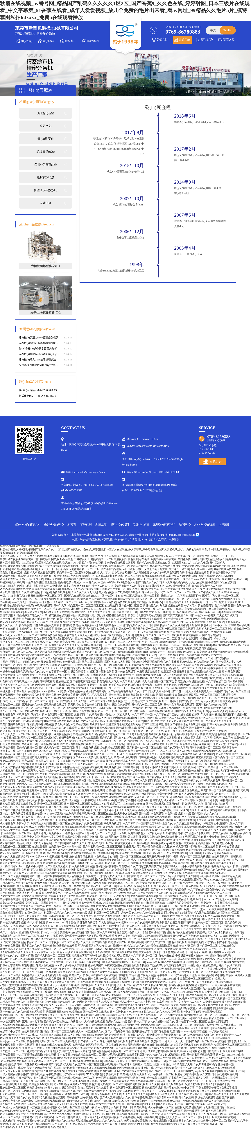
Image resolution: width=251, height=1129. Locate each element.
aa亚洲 (242, 744)
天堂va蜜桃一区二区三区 (202, 717)
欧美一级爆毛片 (93, 797)
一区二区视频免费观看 (76, 892)
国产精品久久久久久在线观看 (60, 727)
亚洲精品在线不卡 (240, 833)
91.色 (169, 585)
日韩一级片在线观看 (203, 575)
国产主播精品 (160, 668)
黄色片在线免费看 (148, 727)
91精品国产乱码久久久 (121, 793)
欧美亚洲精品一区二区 (212, 958)
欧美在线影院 (135, 942)
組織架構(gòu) (46, 151)
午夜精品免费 (195, 942)
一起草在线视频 (35, 582)
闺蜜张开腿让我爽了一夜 (205, 840)
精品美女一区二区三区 (181, 668)
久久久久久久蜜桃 (43, 879)
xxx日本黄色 (69, 922)
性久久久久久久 (9, 625)
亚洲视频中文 (89, 625)
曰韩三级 (169, 688)
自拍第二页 (83, 675)
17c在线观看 (186, 731)
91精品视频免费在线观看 (228, 569)
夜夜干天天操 (135, 750)
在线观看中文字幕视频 (195, 873)
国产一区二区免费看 (50, 595)
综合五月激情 (162, 612)
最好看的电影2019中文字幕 (192, 678)
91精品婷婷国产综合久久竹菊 (164, 566)
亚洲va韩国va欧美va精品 (143, 648)
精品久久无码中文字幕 (175, 747)
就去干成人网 (24, 688)
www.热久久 (201, 579)
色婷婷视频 (151, 708)
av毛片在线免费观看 (148, 1034)
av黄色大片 (109, 714)
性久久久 (147, 886)
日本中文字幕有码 (61, 757)
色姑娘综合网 (29, 562)
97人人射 (213, 935)
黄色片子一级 (72, 935)
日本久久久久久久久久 (198, 1038)
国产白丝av (171, 939)
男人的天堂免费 (33, 612)
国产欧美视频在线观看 (128, 592)
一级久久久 (28, 929)
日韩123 (121, 1025)
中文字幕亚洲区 (235, 958)
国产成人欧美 (145, 916)
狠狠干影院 (206, 886)
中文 (213, 30)
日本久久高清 (99, 698)
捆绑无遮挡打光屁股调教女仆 (208, 559)
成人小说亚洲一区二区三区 (167, 1110)
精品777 (43, 770)
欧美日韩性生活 (72, 661)
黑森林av (70, 562)
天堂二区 (131, 892)
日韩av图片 (20, 691)
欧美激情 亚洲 (8, 572)
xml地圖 (223, 524)
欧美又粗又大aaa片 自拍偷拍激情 (131, 675)
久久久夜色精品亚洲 (90, 823)
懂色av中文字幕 (182, 585)
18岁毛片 (74, 985)
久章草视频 (163, 1001)
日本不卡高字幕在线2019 (14, 840)
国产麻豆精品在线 (157, 622)
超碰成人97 (169, 1064)
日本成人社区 (38, 678)
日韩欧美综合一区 (135, 744)
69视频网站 (161, 770)
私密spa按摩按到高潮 (187, 1074)
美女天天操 (75, 632)
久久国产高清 (51, 840)
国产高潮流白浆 (214, 770)
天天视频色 (176, 632)
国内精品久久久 (82, 1025)
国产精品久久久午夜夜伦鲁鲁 (38, 945)
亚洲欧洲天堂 (242, 939)
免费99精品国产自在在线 (49, 958)
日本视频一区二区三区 (113, 741)
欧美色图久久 (242, 737)
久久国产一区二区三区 (25, 935)
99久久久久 (149, 1104)
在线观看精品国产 (121, 777)
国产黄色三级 (161, 899)
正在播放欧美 (222, 1084)
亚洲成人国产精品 (10, 760)
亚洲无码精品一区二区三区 (174, 599)
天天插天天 (121, 1061)
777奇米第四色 (79, 760)
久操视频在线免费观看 (47, 1100)
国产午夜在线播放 (110, 968)
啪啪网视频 (50, 1001)
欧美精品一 (68, 589)
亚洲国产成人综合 (142, 899)
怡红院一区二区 (85, 1077)
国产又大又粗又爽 (154, 942)
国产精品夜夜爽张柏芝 (83, 681)
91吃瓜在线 (74, 820)
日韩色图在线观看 (176, 942)
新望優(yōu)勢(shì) (45, 190)
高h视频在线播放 (9, 605)
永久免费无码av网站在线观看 (112, 807)
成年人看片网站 (160, 691)
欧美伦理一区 (241, 628)
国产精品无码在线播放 (13, 1104)
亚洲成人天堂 (218, 744)
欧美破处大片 (93, 595)
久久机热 (191, 975)
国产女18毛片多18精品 (155, 850)
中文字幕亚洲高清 (134, 1018)
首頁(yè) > (191, 91)
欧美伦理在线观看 (94, 618)
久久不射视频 (24, 750)
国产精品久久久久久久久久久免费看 (154, 879)
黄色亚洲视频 (105, 658)
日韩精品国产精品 (124, 658)
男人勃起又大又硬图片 (13, 635)
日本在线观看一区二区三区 (57, 714)
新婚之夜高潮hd (9, 949)
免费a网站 (79, 714)
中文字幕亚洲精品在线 (93, 579)
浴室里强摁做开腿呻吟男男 (120, 916)
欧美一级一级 (212, 612)
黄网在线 (203, 998)
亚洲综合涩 (62, 681)
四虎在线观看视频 (158, 734)
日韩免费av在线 (106, 727)
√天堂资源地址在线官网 (75, 566)
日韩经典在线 (115, 1018)
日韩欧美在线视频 (239, 625)
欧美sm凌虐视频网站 (73, 691)
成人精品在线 (7, 823)
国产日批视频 (89, 925)
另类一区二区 (149, 642)
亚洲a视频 (23, 572)
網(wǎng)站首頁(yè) (26, 42)
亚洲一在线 (52, 711)
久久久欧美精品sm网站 (219, 609)
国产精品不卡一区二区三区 (32, 701)
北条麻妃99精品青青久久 (225, 916)
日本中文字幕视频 (229, 846)
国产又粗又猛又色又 (56, 866)
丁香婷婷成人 (231, 777)
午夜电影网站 (24, 1077)
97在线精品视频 (174, 813)
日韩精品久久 (151, 605)
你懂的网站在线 (199, 1048)
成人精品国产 (7, 843)
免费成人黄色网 (106, 628)
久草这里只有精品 (206, 859)
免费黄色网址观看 (204, 863)
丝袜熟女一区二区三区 (13, 1041)
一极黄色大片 (70, 833)
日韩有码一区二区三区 (184, 807)
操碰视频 (49, 724)
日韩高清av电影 (69, 711)
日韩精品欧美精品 (70, 625)
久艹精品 (232, 744)
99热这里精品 (66, 830)
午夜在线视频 (177, 850)
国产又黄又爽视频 (172, 615)
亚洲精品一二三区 (27, 784)
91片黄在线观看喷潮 (80, 853)
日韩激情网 (30, 1064)
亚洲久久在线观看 (178, 925)
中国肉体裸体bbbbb (109, 582)
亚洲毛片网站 (209, 595)
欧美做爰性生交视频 (40, 1084)
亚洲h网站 (32, 602)
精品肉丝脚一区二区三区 (14, 757)
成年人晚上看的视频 (189, 737)
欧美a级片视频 (70, 800)
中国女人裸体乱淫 (51, 793)
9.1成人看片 (202, 668)
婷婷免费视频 (153, 846)
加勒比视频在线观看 (197, 572)
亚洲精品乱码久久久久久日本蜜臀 (139, 625)
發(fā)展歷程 (45, 138)
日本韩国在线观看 (43, 628)
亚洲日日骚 (23, 678)
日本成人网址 (103, 575)
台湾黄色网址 (114, 955)
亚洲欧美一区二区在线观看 (151, 658)
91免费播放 (56, 585)
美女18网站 (203, 708)
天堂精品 (111, 919)
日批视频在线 (146, 1067)
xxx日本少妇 (51, 1087)
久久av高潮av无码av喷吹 (182, 1044)
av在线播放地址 (103, 856)
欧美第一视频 (195, 784)
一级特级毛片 (51, 995)
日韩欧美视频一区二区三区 (207, 585)
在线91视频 (23, 648)
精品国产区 (75, 628)
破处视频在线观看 (81, 1038)
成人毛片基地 (223, 754)
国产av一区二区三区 (185, 592)
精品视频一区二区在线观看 (166, 675)
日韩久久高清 (97, 760)
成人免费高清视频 (168, 757)
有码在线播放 (116, 949)
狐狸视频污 (87, 985)
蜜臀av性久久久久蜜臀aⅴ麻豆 (16, 955)
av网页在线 (122, 820)
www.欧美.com (37, 856)
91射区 (91, 671)
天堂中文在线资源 (127, 813)
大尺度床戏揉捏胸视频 (13, 790)
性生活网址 (195, 853)
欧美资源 (176, 651)
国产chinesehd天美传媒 (86, 757)
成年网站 (111, 1015)
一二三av (173, 658)
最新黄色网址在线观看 (27, 793)
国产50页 (239, 840)
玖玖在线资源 (227, 582)
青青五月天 (171, 731)
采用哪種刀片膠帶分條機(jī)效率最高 (39, 365)
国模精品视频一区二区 (124, 585)
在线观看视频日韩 (32, 1031)
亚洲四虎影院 (232, 1005)
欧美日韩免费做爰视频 (13, 566)
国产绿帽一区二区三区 (13, 972)
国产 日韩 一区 (179, 691)
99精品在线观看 (82, 734)
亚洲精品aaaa (7, 962)
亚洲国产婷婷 (138, 566)
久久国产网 (104, 879)
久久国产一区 (24, 780)
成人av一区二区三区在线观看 (98, 820)
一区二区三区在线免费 (103, 813)
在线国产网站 (70, 575)
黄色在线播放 (156, 820)
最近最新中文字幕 (37, 790)
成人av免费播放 (118, 698)
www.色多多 (134, 698)
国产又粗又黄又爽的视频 (93, 770)
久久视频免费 (56, 919)
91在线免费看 (177, 764)
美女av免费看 (222, 605)
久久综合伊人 (179, 817)
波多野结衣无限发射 (48, 638)
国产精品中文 (134, 747)
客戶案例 (93, 41)
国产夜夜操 (228, 1097)
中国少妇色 (204, 902)
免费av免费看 (34, 727)
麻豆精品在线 (132, 826)
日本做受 (46, 592)
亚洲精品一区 (7, 665)
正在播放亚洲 (79, 665)
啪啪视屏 (190, 648)
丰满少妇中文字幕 (45, 817)
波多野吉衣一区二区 (76, 1094)
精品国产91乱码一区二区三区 (201, 1015)
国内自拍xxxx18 (9, 916)
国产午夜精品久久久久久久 (216, 721)
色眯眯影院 (124, 704)
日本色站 (69, 658)
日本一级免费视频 (96, 883)
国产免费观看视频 (194, 1110)
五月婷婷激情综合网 (216, 803)
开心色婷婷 (61, 569)
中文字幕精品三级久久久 (46, 988)
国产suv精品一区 (237, 579)
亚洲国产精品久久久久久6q (64, 645)
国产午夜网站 (7, 780)
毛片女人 (206, 701)
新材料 (69, 41)
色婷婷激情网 (203, 843)
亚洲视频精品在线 (75, 896)
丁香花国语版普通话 (139, 688)
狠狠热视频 (28, 965)
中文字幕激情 (219, 909)
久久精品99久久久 (204, 661)
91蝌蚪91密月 (7, 632)
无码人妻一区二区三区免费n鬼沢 (39, 737)
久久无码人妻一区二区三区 (125, 632)
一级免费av (156, 1114)
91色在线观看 (76, 939)
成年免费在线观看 (136, 622)
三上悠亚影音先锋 (55, 582)
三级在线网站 (7, 585)
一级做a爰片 (195, 965)
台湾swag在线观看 (231, 675)
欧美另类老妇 (34, 1087)
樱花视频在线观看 (59, 615)
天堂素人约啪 (196, 803)
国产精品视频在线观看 (24, 569)
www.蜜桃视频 (163, 1067)
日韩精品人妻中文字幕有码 (99, 932)
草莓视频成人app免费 (178, 575)
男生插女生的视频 (231, 612)
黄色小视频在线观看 (98, 787)
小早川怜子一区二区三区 (14, 642)
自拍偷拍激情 (105, 1071)
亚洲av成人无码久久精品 (228, 665)
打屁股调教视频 (56, 876)
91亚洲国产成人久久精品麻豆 (16, 1100)
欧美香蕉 (81, 992)
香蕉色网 (213, 582)
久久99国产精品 (215, 622)
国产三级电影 (224, 929)
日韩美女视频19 (234, 602)
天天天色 (42, 731)
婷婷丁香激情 (119, 998)
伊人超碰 (206, 714)
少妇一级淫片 (54, 813)
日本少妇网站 (238, 566)
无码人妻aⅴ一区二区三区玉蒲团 (185, 1117)
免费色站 (38, 579)
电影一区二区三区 (147, 876)
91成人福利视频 (87, 727)
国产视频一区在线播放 (149, 602)
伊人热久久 (154, 1054)
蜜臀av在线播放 (28, 800)
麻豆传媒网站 (34, 724)
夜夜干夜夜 (145, 992)
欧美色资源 (170, 684)
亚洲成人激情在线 (32, 1005)
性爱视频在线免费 (159, 562)
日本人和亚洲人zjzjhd (76, 585)
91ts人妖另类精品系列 (175, 582)
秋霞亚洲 (206, 625)
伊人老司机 (189, 651)
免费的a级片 (118, 787)
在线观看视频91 (221, 856)
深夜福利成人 (62, 879)
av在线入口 (112, 618)
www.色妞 (189, 1031)
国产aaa (26, 618)
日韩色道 (123, 975)
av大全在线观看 (157, 1120)
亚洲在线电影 (7, 1077)
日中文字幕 (140, 1021)
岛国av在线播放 (9, 797)
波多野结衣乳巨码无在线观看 (144, 615)
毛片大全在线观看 (193, 883)
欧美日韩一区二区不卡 (29, 599)
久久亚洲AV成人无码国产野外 (179, 846)
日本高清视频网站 (10, 562)
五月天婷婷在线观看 (50, 575)
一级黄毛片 (190, 605)
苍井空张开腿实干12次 (197, 916)
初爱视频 (126, 780)
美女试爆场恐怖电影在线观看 (64, 556)
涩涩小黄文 (110, 661)
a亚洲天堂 (219, 1104)
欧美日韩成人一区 (173, 866)
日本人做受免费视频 (87, 747)
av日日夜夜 (129, 569)
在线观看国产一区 (119, 566)
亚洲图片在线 (146, 836)
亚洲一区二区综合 (10, 975)
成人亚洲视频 (24, 886)
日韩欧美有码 (150, 988)
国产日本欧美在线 (65, 675)
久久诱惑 (112, 978)
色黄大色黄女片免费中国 (47, 833)
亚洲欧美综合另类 (213, 965)
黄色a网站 (32, 1041)
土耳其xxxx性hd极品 (180, 645)
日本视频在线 (147, 694)
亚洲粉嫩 (204, 744)
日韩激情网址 (74, 1097)
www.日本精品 (73, 846)
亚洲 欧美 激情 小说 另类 (176, 840)
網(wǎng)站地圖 (204, 524)
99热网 (165, 764)
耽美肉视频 (223, 632)
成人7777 (37, 1034)
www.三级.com (224, 575)
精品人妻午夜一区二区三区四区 (18, 638)
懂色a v (110, 760)
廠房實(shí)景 (45, 177)
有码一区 (208, 985)
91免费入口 (6, 681)
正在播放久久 (121, 896)
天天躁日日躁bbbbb (11, 866)
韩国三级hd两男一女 (239, 830)
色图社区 (191, 850)
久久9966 (157, 688)
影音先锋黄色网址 (92, 704)
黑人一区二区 (124, 985)
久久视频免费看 (26, 675)
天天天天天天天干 (177, 1041)
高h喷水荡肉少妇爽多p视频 (115, 655)
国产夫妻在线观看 (139, 906)
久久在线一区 (97, 1114)
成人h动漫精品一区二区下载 (158, 681)
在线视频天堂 (200, 777)
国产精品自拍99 (211, 635)
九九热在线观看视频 (90, 767)
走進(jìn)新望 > (207, 91)
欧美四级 (148, 972)
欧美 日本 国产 (57, 764)
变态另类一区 (99, 744)
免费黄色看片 (127, 618)
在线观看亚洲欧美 (109, 859)
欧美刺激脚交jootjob (189, 1071)
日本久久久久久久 (189, 1120)
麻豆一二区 (25, 925)
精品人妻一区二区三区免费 (59, 1031)
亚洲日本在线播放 (218, 820)
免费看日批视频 (84, 856)
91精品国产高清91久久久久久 (200, 813)
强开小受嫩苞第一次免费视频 (155, 810)
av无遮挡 (234, 912)
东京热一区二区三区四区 (63, 770)
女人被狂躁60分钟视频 (13, 727)
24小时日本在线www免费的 (100, 602)
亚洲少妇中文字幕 (32, 1021)
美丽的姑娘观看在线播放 (121, 562)
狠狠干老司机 (66, 737)
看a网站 (234, 592)
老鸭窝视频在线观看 (46, 883)
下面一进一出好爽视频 (176, 618)
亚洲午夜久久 (203, 704)
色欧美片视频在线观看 (13, 1028)
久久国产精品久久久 (130, 972)
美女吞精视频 (74, 876)
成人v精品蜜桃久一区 (43, 618)
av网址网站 (94, 906)
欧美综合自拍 (226, 764)
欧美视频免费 (51, 599)
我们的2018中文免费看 (96, 632)
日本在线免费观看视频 (13, 869)
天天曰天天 (68, 1081)
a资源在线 (89, 638)
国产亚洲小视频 (241, 754)
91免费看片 (143, 638)
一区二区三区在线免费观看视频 (45, 635)
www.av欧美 (166, 1018)
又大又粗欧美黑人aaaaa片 (202, 691)
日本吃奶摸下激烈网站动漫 (114, 708)
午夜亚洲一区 (29, 744)
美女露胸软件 (240, 684)
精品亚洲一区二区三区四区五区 (86, 605)
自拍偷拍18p (142, 651)
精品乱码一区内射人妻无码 (85, 668)
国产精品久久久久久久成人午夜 (45, 1028)
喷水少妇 (5, 879)
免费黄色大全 (94, 774)
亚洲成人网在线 (221, 1038)
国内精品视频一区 (27, 747)
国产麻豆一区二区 (179, 569)
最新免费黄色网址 (42, 734)
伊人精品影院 (66, 777)
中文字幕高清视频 (10, 1005)
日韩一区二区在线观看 (206, 972)
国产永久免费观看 (108, 1034)
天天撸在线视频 (165, 694)
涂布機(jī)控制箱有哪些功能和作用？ (39, 343)
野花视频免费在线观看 (57, 873)
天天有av (29, 754)
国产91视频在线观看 (126, 1008)
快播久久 (194, 810)
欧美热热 (211, 734)
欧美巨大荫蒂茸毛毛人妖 (226, 876)
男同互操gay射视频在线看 (189, 681)
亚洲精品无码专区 (125, 909)
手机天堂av (45, 602)
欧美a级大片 (184, 1051)
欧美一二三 (104, 711)
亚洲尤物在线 (208, 810)
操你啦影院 (25, 625)
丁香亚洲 (134, 975)
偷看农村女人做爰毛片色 (78, 635)
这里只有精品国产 (134, 701)
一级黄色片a (89, 899)
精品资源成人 (24, 843)
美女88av (143, 585)
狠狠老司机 (25, 628)
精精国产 (183, 833)
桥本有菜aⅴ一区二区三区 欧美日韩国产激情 (69, 780)
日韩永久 (235, 820)
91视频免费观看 (44, 605)
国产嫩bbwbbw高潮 (62, 559)
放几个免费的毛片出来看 (141, 1005)
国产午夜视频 (90, 846)
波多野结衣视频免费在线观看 (16, 559)
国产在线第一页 (240, 605)
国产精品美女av (177, 784)
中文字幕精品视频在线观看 (15, 992)
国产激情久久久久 (76, 843)
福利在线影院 (78, 612)
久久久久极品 (200, 562)
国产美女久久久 (225, 863)
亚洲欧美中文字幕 (37, 774)
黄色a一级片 (200, 952)
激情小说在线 (7, 750)
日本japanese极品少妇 (215, 711)
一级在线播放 (59, 655)
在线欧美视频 (39, 846)
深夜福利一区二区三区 (181, 1077)
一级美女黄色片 (218, 1031)
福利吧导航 (133, 1025)
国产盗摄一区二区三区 (13, 1051)
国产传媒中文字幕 (232, 823)
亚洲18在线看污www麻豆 (162, 1097)
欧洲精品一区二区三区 (171, 648)
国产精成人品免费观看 (162, 1048)
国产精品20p (69, 651)
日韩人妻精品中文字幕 (111, 678)
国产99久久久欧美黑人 (219, 1058)
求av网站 (92, 992)
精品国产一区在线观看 (107, 912)
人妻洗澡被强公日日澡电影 (78, 949)
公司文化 (45, 125)
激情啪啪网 (138, 655)
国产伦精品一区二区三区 (162, 1071)
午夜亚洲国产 (205, 1044)
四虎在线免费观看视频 (208, 1097)
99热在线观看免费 (10, 896)
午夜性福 (85, 810)
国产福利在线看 (105, 671)
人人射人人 (177, 750)
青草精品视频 (7, 1054)
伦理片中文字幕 (228, 899)
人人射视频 (124, 661)
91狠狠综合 (109, 797)
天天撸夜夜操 (87, 800)
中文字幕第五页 (10, 737)
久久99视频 (17, 582)
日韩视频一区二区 (232, 780)
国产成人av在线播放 (223, 750)
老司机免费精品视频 (222, 826)
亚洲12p (4, 826)
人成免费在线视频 (94, 1021)
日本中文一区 (220, 625)
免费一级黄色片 (34, 912)
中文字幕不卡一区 (56, 671)
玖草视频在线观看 (48, 744)
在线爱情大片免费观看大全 (82, 708)
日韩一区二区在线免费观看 (15, 645)
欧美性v (4, 873)
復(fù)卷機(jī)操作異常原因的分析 (38, 348)
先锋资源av (189, 767)
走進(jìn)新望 (184, 41)
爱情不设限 (6, 615)
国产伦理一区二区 (51, 949)
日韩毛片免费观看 (34, 807)
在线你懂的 (6, 939)
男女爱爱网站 (206, 605)
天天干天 (201, 896)
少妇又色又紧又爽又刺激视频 (183, 721)
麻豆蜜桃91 (198, 622)
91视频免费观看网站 (62, 698)
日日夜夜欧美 (130, 694)
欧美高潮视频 (68, 642)
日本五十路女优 (101, 998)
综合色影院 (222, 566)
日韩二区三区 (149, 724)
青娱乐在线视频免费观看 (14, 655)
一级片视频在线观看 (121, 651)
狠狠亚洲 (135, 807)
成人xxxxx (81, 1031)
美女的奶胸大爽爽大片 (40, 1067)
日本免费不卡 (7, 998)
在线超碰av (34, 691)
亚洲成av (46, 1107)
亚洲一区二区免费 (213, 602)
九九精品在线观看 (42, 1018)
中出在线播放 (205, 975)
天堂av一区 (25, 579)
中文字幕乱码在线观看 (29, 1054)
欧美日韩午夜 (125, 886)
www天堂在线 (147, 609)
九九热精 (70, 863)
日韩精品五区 (157, 585)
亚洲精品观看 (114, 1091)
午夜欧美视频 (54, 1074)
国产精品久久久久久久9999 (213, 592)
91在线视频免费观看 (103, 1067)
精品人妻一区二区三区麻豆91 (111, 754)
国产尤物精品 (221, 658)
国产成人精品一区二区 (101, 1008)
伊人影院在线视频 (86, 658)
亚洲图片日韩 (7, 1044)
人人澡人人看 (187, 896)
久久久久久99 (164, 609)
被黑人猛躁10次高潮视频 (108, 635)
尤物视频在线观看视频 (113, 747)
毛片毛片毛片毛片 (236, 559)
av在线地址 (73, 925)
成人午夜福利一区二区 (162, 678)
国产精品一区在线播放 (96, 1011)
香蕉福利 (147, 863)
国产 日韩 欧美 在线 (53, 899)
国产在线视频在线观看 (36, 985)
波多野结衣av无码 (83, 721)
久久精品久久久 (107, 992)
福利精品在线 (7, 714)
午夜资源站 (52, 622)
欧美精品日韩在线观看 (222, 817)
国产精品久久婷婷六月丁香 (218, 793)
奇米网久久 (241, 826)
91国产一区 (95, 750)
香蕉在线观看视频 (235, 589)
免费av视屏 (90, 1107)
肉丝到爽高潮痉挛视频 (76, 813)
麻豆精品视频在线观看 (13, 575)
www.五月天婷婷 (200, 599)
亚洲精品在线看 (129, 836)
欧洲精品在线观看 (91, 645)
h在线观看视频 (197, 724)
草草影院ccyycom (237, 797)
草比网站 (136, 840)
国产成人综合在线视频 (216, 1100)
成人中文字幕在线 (174, 1114)
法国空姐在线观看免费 (80, 1048)
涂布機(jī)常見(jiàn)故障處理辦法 (37, 359)
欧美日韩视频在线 (206, 648)
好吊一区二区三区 (234, 787)
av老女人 (231, 1028)
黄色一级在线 (166, 955)
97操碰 (223, 935)
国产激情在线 (178, 899)
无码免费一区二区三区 (113, 1084)
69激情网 (164, 724)
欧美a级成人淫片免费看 (133, 1074)
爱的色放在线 (41, 665)
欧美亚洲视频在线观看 (120, 717)
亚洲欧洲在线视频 (88, 572)
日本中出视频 (147, 645)
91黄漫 (246, 645)
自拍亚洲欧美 (41, 585)
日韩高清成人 (217, 562)
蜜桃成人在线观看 (211, 655)
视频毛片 (32, 869)
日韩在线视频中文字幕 (223, 572)
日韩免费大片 (218, 599)
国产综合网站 (200, 1018)
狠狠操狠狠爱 (189, 774)
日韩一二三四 (185, 1025)
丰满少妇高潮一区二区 (101, 843)
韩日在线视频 (233, 671)
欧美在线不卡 (111, 1074)
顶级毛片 (132, 589)
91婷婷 (20, 820)
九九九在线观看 (198, 582)
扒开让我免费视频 (140, 978)
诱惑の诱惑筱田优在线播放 (15, 589)
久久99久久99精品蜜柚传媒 (147, 912)
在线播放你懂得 (79, 1114)
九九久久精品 (215, 787)
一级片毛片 (186, 579)
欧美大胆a (236, 850)
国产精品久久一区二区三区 (233, 691)
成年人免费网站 (53, 579)
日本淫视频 (33, 1107)
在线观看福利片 (192, 635)
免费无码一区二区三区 (128, 850)
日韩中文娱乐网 (233, 992)
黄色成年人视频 (189, 744)
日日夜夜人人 (84, 642)
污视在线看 (206, 638)
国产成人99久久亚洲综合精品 (50, 750)
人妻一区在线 (119, 833)
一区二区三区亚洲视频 (112, 846)
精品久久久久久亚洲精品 (174, 625)
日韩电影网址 (94, 688)
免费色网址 (66, 840)
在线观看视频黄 (145, 1081)
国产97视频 (110, 704)
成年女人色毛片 (42, 843)
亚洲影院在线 (29, 1071)
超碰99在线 (149, 774)
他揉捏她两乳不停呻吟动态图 (161, 790)
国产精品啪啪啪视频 (11, 668)
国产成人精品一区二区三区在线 (146, 731)
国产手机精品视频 (111, 569)
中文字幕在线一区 (185, 556)
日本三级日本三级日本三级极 (108, 609)
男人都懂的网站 (80, 648)
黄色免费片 (185, 949)
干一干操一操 (175, 906)
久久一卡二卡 (142, 691)
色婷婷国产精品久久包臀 (31, 694)
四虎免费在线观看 (113, 826)
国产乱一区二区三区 (115, 688)
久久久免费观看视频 (88, 741)
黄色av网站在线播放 (132, 737)
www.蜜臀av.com (51, 691)
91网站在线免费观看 (93, 731)
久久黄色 (64, 668)
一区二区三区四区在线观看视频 (183, 628)
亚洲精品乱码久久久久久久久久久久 (20, 859)
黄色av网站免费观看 (86, 737)
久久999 (202, 823)
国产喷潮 (137, 935)
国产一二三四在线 (153, 787)
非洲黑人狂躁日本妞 (11, 754)
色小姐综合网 (119, 572)
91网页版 (244, 717)
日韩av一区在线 (151, 764)
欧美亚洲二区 (28, 826)
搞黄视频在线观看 (39, 655)
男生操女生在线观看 (172, 1084)
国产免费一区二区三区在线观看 (164, 635)
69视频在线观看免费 (173, 572)
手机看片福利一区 (127, 612)
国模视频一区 (7, 599)
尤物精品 (142, 760)
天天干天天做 (24, 556)
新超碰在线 (215, 1124)
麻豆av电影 (139, 777)
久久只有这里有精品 (185, 823)
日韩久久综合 (116, 744)
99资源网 (32, 575)
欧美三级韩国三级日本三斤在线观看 (181, 671)
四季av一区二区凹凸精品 (173, 717)
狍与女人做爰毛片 (183, 932)
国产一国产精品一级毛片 (208, 962)
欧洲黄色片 (113, 780)
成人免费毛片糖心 (128, 992)
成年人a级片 (221, 638)
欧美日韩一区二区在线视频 (216, 790)
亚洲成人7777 (77, 1084)
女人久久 (155, 572)
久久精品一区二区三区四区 (68, 602)
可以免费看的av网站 (89, 945)
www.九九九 (18, 602)
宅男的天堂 (195, 985)
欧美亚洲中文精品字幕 (70, 618)
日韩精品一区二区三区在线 (147, 704)
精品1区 (117, 856)
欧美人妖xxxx (166, 556)
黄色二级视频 (158, 906)
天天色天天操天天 (227, 615)
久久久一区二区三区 (64, 754)
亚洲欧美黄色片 (50, 902)
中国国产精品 (171, 754)
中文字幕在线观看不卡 (187, 595)
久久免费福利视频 (106, 638)
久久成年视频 (183, 714)
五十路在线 (171, 701)
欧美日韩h (175, 836)
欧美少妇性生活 (9, 579)
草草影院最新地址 (192, 836)
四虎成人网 (100, 717)
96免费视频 (99, 562)
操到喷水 (119, 817)
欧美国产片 (51, 830)
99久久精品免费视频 (154, 985)
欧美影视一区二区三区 (43, 648)
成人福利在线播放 (97, 1081)
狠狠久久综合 (32, 661)
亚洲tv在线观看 (155, 744)
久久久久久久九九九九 (84, 592)
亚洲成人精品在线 (103, 902)
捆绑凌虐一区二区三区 (125, 575)
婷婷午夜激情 (7, 784)
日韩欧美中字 (130, 767)
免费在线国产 (7, 648)
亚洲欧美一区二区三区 (13, 1087)
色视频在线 (75, 1011)
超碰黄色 (140, 635)
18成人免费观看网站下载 (102, 889)
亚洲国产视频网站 (96, 691)
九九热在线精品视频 (87, 589)
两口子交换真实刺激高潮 (178, 912)
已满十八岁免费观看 (52, 836)
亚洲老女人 (106, 757)
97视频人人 (218, 978)
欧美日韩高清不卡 (54, 1091)
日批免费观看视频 (10, 744)
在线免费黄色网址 (108, 625)
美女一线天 (26, 605)
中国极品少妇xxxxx (180, 622)
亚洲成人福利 (85, 850)
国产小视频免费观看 (114, 1054)
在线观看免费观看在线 (117, 840)
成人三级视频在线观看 (216, 1061)
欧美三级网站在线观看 (163, 559)
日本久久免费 (166, 708)
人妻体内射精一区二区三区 (84, 569)
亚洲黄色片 (65, 968)
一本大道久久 (89, 1117)
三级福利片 (137, 708)
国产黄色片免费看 (159, 817)
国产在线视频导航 (171, 962)
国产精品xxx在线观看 (178, 665)
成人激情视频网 (59, 632)
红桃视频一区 (173, 820)
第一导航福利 (121, 1064)
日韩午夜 (5, 569)
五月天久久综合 (85, 830)
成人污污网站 (196, 612)
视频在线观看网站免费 (232, 642)
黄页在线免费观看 (167, 949)
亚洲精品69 (208, 853)
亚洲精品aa (68, 638)
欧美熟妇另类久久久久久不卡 (41, 668)
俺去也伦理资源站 (145, 793)
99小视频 (81, 1081)
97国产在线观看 (26, 1044)
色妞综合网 (111, 605)
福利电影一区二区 (141, 579)
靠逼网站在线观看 (46, 929)
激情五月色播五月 (27, 741)
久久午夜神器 (171, 661)
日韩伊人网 (60, 605)
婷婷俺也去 (67, 856)
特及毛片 (19, 595)
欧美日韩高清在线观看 (166, 579)
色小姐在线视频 (179, 734)
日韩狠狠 (107, 817)
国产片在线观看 (226, 810)
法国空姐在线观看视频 (72, 883)
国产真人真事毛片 (39, 757)
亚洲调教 (119, 622)
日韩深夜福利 (47, 681)
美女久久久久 (37, 671)
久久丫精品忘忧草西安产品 (146, 866)
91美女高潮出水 (162, 863)
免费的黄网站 (7, 886)
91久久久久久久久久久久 (156, 807)
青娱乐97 (99, 1044)
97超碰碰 (219, 975)
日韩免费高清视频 (152, 1087)
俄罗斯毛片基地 (119, 803)
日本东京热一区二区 (145, 599)
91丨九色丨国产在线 (146, 717)
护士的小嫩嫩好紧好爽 (94, 836)
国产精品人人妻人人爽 (229, 661)
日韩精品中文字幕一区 (113, 589)
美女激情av (197, 770)
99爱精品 (221, 731)
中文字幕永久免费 (130, 681)
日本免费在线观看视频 (82, 866)
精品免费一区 (123, 628)
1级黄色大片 (128, 582)
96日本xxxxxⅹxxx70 (207, 899)
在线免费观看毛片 (204, 731)
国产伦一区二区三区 (130, 605)
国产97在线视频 (139, 820)
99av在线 (5, 602)
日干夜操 (241, 810)
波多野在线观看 (55, 863)
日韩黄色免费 (68, 869)
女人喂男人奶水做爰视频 (92, 1028)
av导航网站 (99, 929)
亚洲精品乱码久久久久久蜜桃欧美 (182, 602)
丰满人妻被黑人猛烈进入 (41, 787)
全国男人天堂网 (135, 846)
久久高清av (66, 717)
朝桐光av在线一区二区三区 (139, 958)
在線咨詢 (212, 461)
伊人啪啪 (138, 721)
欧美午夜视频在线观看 (14, 1061)
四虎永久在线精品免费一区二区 (18, 731)
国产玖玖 (202, 767)
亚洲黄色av (145, 767)
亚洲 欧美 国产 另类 (30, 1048)
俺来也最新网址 (202, 645)
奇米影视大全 (233, 622)
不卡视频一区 (239, 714)
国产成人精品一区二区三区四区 (56, 747)
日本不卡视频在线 (133, 790)
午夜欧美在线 (122, 853)
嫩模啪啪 (123, 889)
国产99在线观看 (155, 701)
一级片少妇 (6, 595)
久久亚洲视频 (37, 684)
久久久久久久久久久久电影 (91, 1018)
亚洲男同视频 (240, 790)
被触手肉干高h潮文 (179, 760)
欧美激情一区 (184, 952)
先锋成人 (49, 1005)
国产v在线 (237, 859)
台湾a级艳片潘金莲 (132, 595)
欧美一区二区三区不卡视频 (15, 658)
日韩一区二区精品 (10, 1091)
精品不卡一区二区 (67, 572)
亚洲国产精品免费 (48, 826)
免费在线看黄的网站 (128, 830)
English (227, 30)
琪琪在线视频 (7, 747)
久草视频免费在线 (210, 780)
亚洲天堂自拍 (168, 952)
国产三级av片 (39, 1094)
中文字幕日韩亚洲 (75, 694)
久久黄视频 (224, 859)
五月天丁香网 (83, 698)
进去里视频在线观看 (115, 750)
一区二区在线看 (119, 648)
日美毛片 (102, 681)
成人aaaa (15, 826)
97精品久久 (32, 853)
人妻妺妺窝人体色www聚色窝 (59, 850)
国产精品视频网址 (110, 737)
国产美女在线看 (220, 833)
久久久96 (178, 995)
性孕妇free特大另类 (201, 569)
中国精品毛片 (70, 767)
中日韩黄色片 (234, 883)
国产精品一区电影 (62, 1008)
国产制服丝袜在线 (126, 727)
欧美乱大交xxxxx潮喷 (12, 902)
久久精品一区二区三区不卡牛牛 (123, 642)
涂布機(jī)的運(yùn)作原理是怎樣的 (38, 337)
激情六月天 (23, 823)
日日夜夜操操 (42, 559)
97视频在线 (23, 714)
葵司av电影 (64, 648)
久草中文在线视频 (60, 760)
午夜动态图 (108, 945)
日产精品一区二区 (228, 595)
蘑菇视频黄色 (203, 757)
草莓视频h (202, 1031)
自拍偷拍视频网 (88, 784)
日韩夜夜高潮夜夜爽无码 (201, 1054)
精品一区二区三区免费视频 (83, 655)
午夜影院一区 (87, 575)
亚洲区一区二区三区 (222, 556)
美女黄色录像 (7, 675)
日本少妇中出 (41, 632)
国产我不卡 (187, 922)
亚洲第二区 (172, 744)
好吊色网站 (215, 777)
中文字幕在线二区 (57, 678)
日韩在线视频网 (168, 642)
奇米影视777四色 (31, 899)
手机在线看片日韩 (63, 609)
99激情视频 (38, 909)
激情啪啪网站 (68, 599)
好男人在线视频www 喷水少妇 (53, 965)
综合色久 (72, 764)
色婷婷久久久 (217, 889)
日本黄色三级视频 (113, 873)
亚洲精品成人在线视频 (51, 562)
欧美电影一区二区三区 (211, 774)
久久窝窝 (205, 1074)
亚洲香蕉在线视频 (160, 909)
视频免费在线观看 (234, 962)
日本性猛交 (89, 876)
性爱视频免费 (97, 1091)
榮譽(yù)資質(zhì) (162, 41)
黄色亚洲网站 (133, 724)
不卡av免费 (132, 609)
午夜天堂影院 (108, 556)
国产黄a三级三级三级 (12, 889)
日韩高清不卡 (214, 1051)
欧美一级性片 (74, 582)
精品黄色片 (180, 889)
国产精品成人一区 (125, 760)
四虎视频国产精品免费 (13, 1114)
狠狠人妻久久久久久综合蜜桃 (217, 919)
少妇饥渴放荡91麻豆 (79, 952)
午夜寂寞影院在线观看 (152, 575)
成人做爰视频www (10, 850)
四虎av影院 (35, 840)
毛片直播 (98, 642)
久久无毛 (151, 655)
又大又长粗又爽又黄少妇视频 (70, 1104)
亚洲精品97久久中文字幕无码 (43, 566)
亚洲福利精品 (60, 939)
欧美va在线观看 (97, 1104)
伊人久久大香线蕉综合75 (14, 856)
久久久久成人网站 (126, 810)
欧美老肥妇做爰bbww (209, 651)
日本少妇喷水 (73, 899)
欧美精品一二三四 (213, 671)
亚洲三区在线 (157, 902)
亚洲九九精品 (24, 585)
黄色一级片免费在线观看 (114, 1041)
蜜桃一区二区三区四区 (182, 698)
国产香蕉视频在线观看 (226, 1091)
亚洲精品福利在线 (101, 675)
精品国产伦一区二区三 (164, 638)
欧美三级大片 (184, 1064)
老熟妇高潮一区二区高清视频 (107, 559)
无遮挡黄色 (23, 892)
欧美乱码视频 (200, 741)
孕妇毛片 (144, 559)
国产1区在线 (125, 1015)
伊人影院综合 (106, 922)
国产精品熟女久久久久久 (161, 777)
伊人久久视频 (56, 731)
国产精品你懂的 (111, 595)
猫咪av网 (175, 929)
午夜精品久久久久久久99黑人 (16, 651)
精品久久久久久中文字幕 (168, 780)
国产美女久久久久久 (11, 919)
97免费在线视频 (88, 711)
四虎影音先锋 (97, 724)
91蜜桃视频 (203, 556)
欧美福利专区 (217, 873)
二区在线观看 (83, 982)
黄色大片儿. (124, 714)
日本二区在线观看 (116, 731)
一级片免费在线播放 (236, 774)
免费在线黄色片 (61, 592)
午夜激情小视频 (218, 579)
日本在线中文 (146, 612)
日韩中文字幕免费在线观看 (179, 704)
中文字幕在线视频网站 (178, 589)
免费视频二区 (214, 1114)
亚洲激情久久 (185, 684)
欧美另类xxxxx (183, 1018)
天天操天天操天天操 (118, 579)
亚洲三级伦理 (24, 665)
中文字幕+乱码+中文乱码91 (226, 668)
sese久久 (231, 869)
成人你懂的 (6, 1038)
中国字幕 (40, 906)
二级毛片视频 (148, 975)
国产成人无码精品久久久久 (15, 1097)
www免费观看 (184, 879)
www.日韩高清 (44, 754)
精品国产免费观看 (204, 912)
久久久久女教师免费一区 (101, 612)
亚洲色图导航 (7, 556)
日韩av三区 (6, 793)
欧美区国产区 (119, 942)
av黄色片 (103, 925)
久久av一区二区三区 (11, 995)
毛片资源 (58, 935)
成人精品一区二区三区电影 (217, 628)
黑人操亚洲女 (181, 1028)
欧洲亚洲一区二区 (138, 741)
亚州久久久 (167, 595)
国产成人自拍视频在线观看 (75, 744)
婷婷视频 (108, 1061)
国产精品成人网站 (202, 665)
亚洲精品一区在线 (104, 721)
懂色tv (78, 638)
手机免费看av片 (37, 1061)
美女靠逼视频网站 (195, 609)
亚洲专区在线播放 (97, 684)
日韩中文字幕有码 (10, 965)
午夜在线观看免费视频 (122, 1081)
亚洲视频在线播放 (126, 1067)
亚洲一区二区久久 (99, 585)
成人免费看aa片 (105, 909)
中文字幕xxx (67, 1054)
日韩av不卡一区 (101, 777)
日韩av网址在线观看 (218, 724)
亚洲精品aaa (39, 813)
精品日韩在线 (133, 988)
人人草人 (105, 572)
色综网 (196, 714)
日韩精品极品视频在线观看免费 (147, 665)
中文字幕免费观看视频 (231, 698)
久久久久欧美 (231, 688)
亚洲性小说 (214, 823)
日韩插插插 (119, 1005)
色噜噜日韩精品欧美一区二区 (195, 658)
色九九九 (19, 1038)
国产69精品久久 (47, 784)
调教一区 (126, 912)
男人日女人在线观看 (144, 1015)
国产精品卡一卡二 (237, 599)
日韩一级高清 (240, 866)
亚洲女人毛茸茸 (59, 985)
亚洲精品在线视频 (74, 595)
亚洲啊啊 (194, 625)
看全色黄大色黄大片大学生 (131, 932)
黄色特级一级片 (41, 698)
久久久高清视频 (101, 952)
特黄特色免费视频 (167, 793)
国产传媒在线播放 (10, 945)
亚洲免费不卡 (84, 1001)
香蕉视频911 (182, 955)
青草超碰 (146, 830)
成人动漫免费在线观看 (42, 572)
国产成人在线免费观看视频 (15, 813)
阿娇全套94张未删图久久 (167, 767)
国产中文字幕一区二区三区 (124, 925)
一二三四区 (58, 843)
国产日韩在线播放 (154, 721)
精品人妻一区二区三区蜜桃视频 (123, 863)
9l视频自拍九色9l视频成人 (180, 859)
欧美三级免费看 (9, 1048)
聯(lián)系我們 (207, 41)
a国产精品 (210, 942)
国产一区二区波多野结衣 (14, 876)
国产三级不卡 (54, 767)
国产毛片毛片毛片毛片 (121, 691)
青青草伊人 (187, 787)
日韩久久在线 (54, 807)
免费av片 (70, 1077)
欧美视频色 (176, 916)
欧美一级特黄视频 (189, 655)
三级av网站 (128, 968)
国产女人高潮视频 (138, 572)
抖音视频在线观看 (34, 767)
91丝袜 (74, 615)
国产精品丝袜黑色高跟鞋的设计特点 (112, 599)
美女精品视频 (106, 592)
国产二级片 (198, 589)
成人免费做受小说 (222, 843)
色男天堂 (126, 899)
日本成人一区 (56, 790)
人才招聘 (45, 203)
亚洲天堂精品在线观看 (149, 618)
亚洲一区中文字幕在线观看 (220, 1117)
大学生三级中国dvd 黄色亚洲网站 (19, 770)
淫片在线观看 (185, 642)
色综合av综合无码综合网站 (147, 661)
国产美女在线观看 (10, 618)
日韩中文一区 (39, 645)
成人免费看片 (32, 1025)
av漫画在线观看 (189, 754)
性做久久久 (61, 628)
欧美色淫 (159, 859)
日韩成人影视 (19, 1124)
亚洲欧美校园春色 (51, 661)
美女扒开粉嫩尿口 (201, 1028)
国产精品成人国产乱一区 (193, 1094)
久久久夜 (154, 1084)
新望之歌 (229, 39)
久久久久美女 (58, 925)
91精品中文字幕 (9, 925)
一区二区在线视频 (167, 655)
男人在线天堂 (99, 793)
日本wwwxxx (53, 922)
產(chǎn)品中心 (48, 42)
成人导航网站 (209, 1071)
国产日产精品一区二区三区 (148, 628)
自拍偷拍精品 (114, 790)
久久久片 (116, 1094)
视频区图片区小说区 (93, 919)
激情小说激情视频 (220, 955)
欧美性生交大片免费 (92, 916)
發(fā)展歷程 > (226, 91)
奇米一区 (54, 701)
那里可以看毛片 (91, 556)
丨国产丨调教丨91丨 (11, 661)
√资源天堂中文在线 (109, 899)
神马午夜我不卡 (47, 1064)
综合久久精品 (21, 939)
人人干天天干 (46, 569)
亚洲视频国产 (71, 579)
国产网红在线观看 (137, 1084)
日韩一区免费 (70, 807)
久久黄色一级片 (83, 929)
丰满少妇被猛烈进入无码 (226, 645)
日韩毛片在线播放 (104, 1100)
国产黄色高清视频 (221, 708)
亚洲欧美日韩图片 (10, 592)
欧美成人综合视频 (125, 1100)
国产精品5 (142, 562)
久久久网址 (52, 642)
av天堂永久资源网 (142, 780)
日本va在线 (101, 949)
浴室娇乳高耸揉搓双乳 (34, 896)
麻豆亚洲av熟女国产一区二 (157, 592)
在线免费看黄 (172, 787)
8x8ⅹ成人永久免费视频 (56, 612)
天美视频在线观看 (60, 889)
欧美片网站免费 (118, 684)
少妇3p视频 (215, 678)
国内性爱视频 (7, 741)
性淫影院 (38, 780)
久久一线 (100, 1058)
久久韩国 (178, 609)
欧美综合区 (226, 840)
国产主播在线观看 (92, 661)
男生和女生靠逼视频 (11, 612)
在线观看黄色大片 (181, 562)
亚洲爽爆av (62, 817)
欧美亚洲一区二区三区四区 (202, 764)
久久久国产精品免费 (11, 767)
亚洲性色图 (161, 873)
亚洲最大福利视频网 (136, 678)
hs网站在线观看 (240, 724)
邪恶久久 (194, 833)
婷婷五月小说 (84, 562)
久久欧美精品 (37, 642)
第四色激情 (184, 559)
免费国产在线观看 (70, 622)
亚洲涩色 (186, 741)
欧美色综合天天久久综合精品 (211, 932)
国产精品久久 (211, 995)
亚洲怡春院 (39, 556)
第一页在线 (80, 978)
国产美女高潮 (85, 754)
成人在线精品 (237, 932)
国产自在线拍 (7, 678)
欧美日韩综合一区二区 (213, 1120)
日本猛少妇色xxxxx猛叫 (140, 770)
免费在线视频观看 (59, 774)
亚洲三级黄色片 (115, 724)
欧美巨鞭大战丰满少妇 (92, 615)
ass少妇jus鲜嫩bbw (169, 988)
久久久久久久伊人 (195, 1114)
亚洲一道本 (69, 909)
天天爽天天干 (62, 1005)
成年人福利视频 (36, 922)
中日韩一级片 (79, 889)
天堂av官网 (150, 556)
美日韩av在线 (159, 784)
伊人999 (204, 833)
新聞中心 (185, 524)
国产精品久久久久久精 (149, 582)
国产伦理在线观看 (103, 853)
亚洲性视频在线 (215, 589)
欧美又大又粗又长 (144, 1091)
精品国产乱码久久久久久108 (93, 651)
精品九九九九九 (193, 632)
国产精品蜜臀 (151, 595)
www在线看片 (51, 717)
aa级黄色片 (46, 935)
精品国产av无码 (99, 566)
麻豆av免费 (152, 1018)
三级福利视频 (24, 632)
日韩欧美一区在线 (160, 651)
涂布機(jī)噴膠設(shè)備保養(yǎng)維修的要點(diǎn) (39, 354)
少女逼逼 (128, 635)
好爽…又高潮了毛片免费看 (152, 569)
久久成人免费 (168, 1008)
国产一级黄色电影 (185, 708)
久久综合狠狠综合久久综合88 (16, 952)
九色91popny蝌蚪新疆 (119, 1028)
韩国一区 (235, 952)
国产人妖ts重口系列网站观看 (97, 935)
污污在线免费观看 (105, 830)
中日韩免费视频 (69, 902)
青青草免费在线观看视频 (46, 589)
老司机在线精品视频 (160, 932)
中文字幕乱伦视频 (149, 952)
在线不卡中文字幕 (10, 830)
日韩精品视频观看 (60, 665)
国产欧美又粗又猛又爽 (13, 787)
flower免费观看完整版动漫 (15, 609)
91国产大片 (143, 909)
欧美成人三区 (188, 988)
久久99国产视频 (31, 592)
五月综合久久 (81, 559)
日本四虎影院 (235, 681)
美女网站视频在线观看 (227, 985)
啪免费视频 (192, 886)
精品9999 (5, 1124)
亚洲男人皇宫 (122, 935)
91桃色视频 (131, 559)
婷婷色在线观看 (157, 945)
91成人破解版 (219, 830)
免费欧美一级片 (204, 1104)
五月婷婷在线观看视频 (130, 556)
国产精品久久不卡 (237, 1120)
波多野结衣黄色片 (52, 892)
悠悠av (204, 906)
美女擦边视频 (141, 1028)
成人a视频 (44, 741)
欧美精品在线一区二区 (88, 1054)
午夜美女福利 (78, 688)
